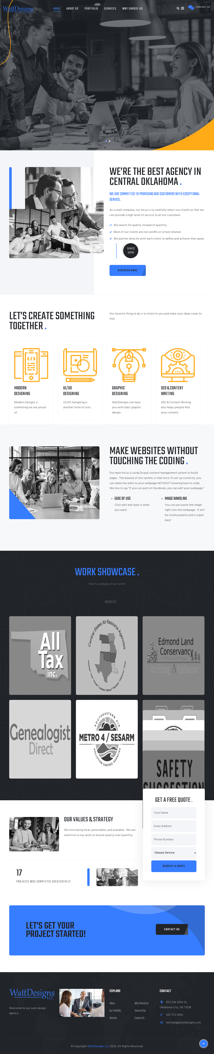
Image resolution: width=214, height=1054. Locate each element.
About (112, 1003)
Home (57, 8)
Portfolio (91, 8)
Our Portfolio (115, 1010)
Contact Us (139, 1018)
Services (110, 8)
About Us (72, 8)
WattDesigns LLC (98, 1046)
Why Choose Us (132, 8)
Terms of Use (140, 1010)
